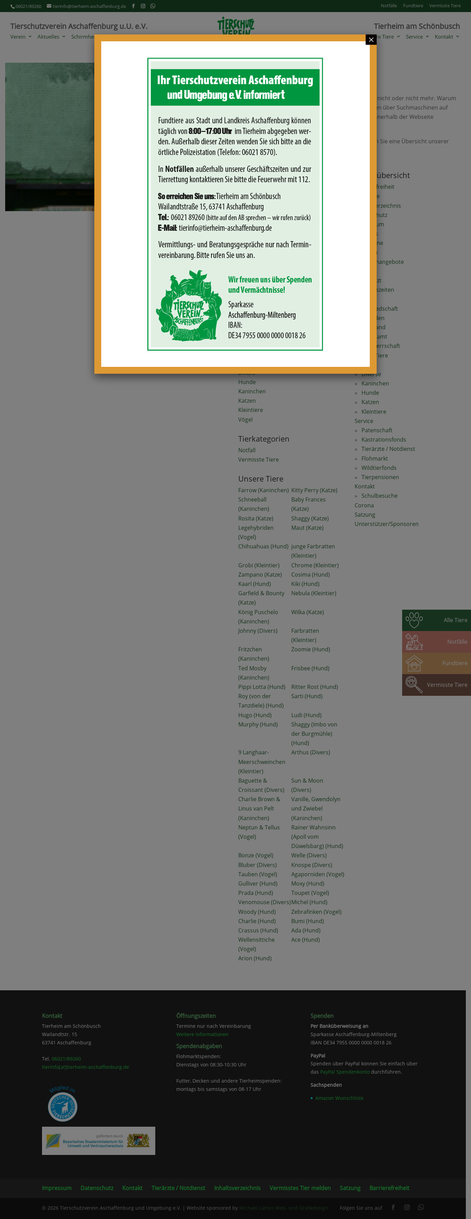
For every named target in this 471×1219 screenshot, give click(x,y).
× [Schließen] (371, 39)
